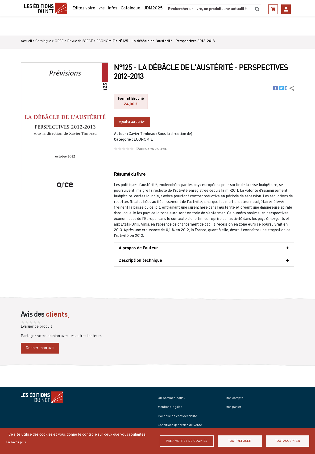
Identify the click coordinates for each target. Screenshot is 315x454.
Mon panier (233, 407)
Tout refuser (240, 441)
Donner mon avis (40, 348)
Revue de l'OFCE (80, 41)
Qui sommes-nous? (171, 398)
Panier (273, 9)
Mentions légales (170, 407)
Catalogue (130, 8)
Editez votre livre (88, 8)
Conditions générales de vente (180, 425)
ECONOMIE (105, 41)
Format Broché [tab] (131, 101)
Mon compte (234, 398)
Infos (112, 8)
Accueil (26, 41)
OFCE (59, 41)
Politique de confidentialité (177, 416)
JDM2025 (153, 8)
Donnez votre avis (151, 149)
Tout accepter (287, 441)
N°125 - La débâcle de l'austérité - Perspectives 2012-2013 (167, 41)
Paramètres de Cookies (187, 441)
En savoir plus (16, 442)
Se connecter (286, 9)
